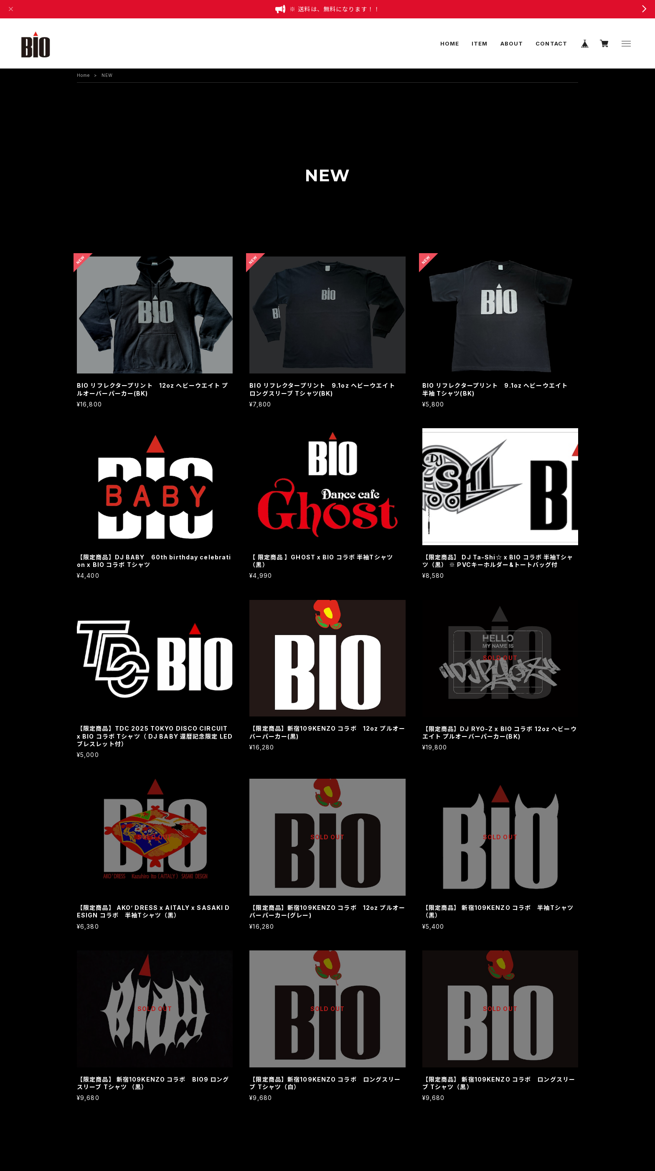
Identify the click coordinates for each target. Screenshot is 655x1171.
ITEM (479, 43)
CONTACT (551, 43)
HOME (449, 43)
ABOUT (511, 43)
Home (83, 75)
